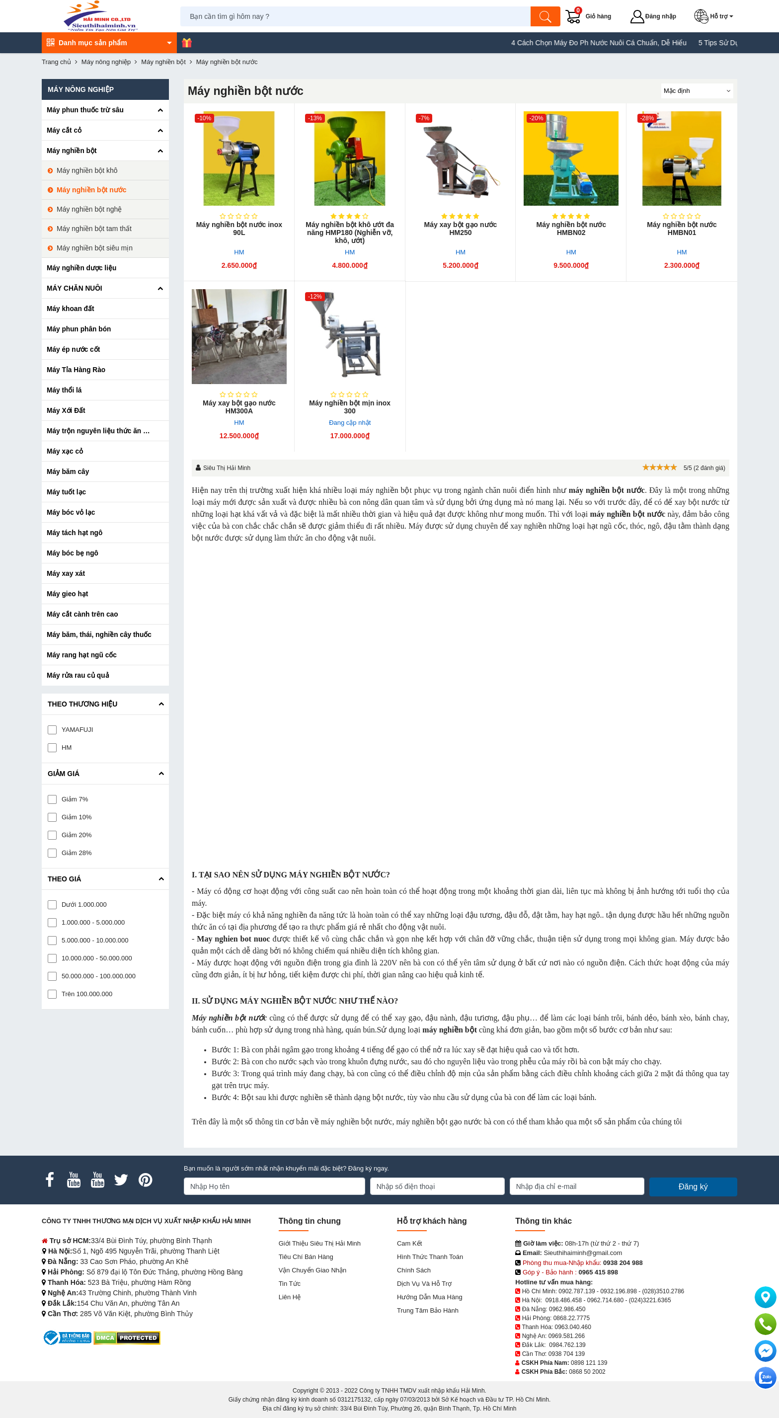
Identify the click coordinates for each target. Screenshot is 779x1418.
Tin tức (290, 1283)
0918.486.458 (563, 1300)
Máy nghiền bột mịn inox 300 (349, 407)
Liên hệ (290, 1297)
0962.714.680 (605, 1300)
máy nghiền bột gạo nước (439, 1121)
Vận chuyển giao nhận (313, 1270)
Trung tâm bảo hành (428, 1310)
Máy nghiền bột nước (92, 190)
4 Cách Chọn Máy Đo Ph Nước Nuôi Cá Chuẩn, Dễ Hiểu (613, 43)
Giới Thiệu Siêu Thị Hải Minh (320, 1243)
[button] (716, 16)
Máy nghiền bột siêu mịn (95, 248)
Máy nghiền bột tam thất (94, 229)
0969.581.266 (566, 1336)
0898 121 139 (589, 1362)
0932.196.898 (618, 1291)
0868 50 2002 (587, 1371)
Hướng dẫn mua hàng (430, 1297)
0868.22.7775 (571, 1318)
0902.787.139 (576, 1291)
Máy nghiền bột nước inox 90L (239, 228)
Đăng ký (693, 1186)
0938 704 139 (566, 1353)
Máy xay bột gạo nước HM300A (239, 407)
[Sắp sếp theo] (697, 90)
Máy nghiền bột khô (87, 170)
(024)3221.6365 (650, 1300)
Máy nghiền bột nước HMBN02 (572, 228)
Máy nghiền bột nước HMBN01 (682, 228)
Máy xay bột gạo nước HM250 (460, 228)
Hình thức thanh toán (430, 1256)
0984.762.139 (567, 1344)
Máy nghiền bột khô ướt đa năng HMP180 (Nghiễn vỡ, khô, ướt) (350, 232)
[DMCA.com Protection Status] (126, 1337)
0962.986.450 (567, 1309)
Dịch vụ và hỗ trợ (424, 1283)
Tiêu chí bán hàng (306, 1256)
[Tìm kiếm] (546, 16)
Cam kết (409, 1243)
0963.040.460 (572, 1327)
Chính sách (414, 1270)
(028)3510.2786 (663, 1291)
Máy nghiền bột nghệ (89, 209)
